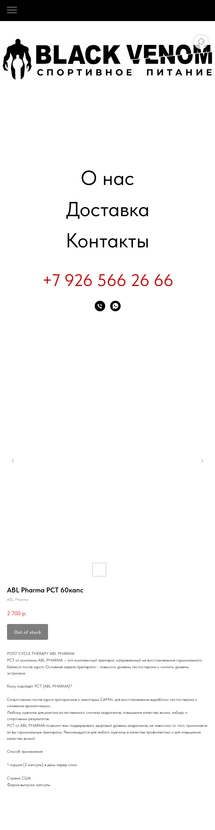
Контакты (107, 240)
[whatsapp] (115, 306)
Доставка (107, 209)
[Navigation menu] (12, 10)
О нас (107, 178)
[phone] (100, 306)
